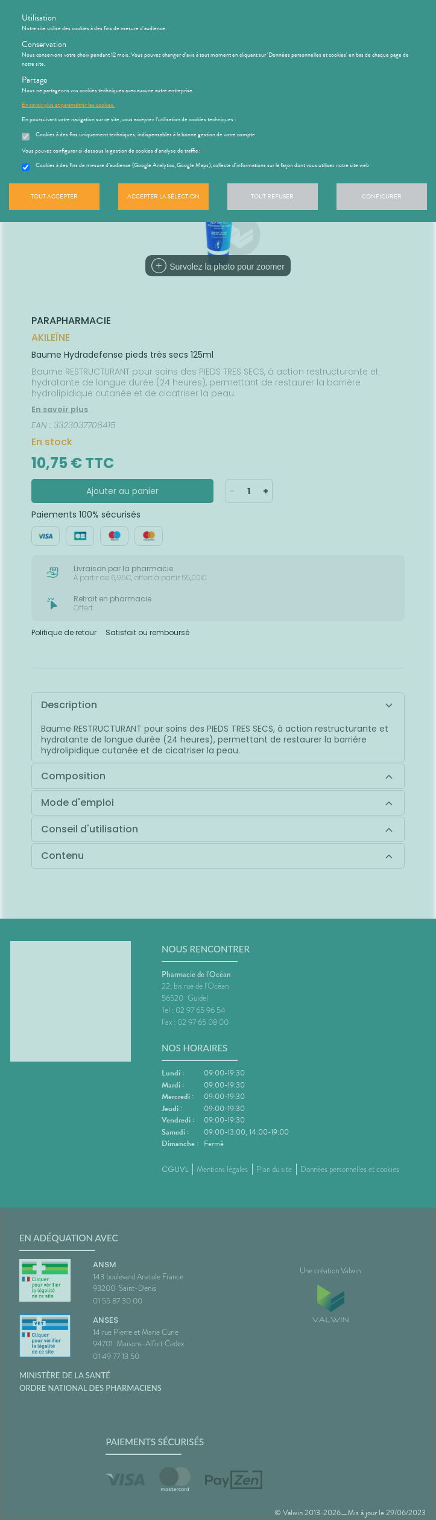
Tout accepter (54, 196)
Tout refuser (272, 196)
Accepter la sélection (163, 196)
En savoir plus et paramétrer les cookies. (68, 105)
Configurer (382, 196)
